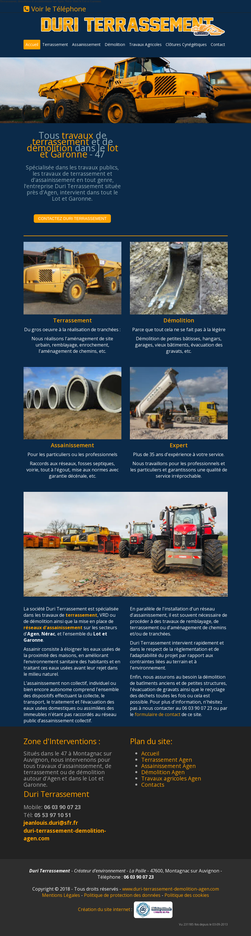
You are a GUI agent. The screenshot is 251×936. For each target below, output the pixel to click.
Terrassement (55, 44)
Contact (218, 44)
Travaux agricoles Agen (171, 778)
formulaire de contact (157, 714)
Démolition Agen (163, 772)
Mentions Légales (61, 895)
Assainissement (86, 44)
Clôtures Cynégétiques (186, 44)
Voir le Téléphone (55, 8)
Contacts (152, 784)
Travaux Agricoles (145, 44)
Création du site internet (104, 909)
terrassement (81, 615)
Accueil (32, 44)
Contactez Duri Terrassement (72, 218)
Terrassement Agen (166, 759)
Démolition (115, 44)
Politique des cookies (186, 895)
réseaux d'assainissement (53, 627)
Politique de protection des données (122, 895)
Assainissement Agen (168, 766)
